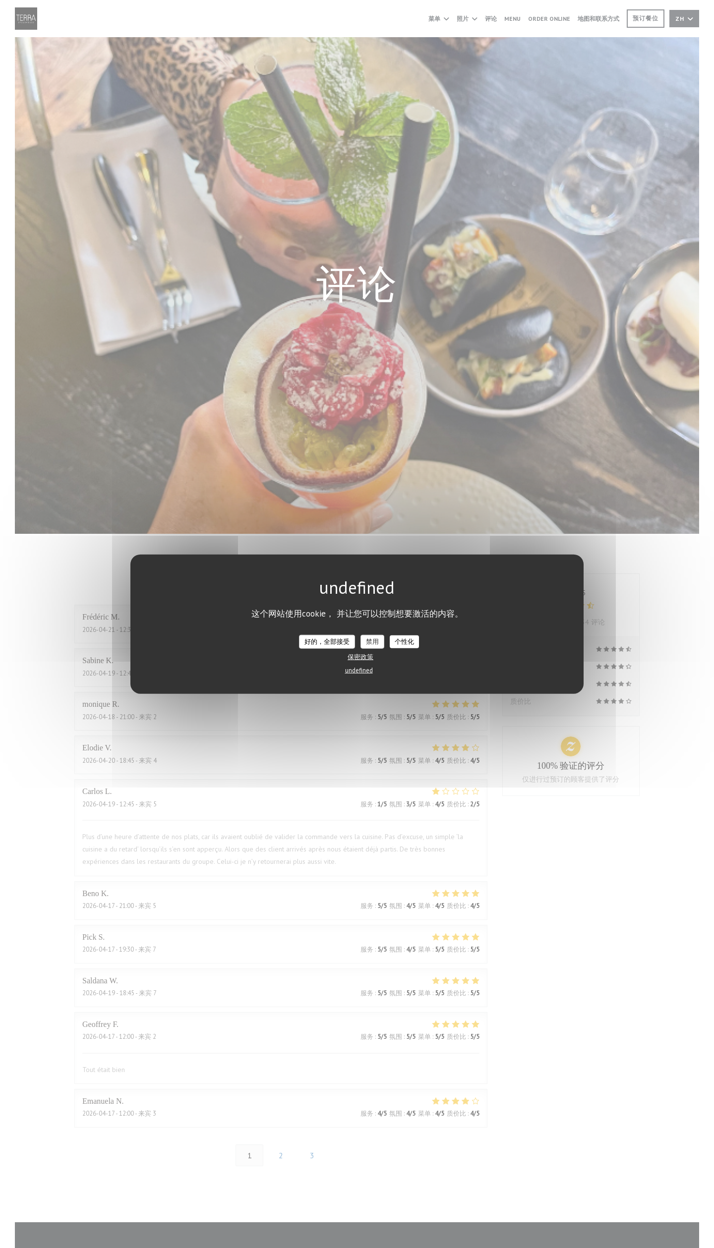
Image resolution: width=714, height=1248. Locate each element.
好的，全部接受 (327, 641)
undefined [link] (359, 670)
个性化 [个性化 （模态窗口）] (404, 641)
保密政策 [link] (360, 656)
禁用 (372, 641)
